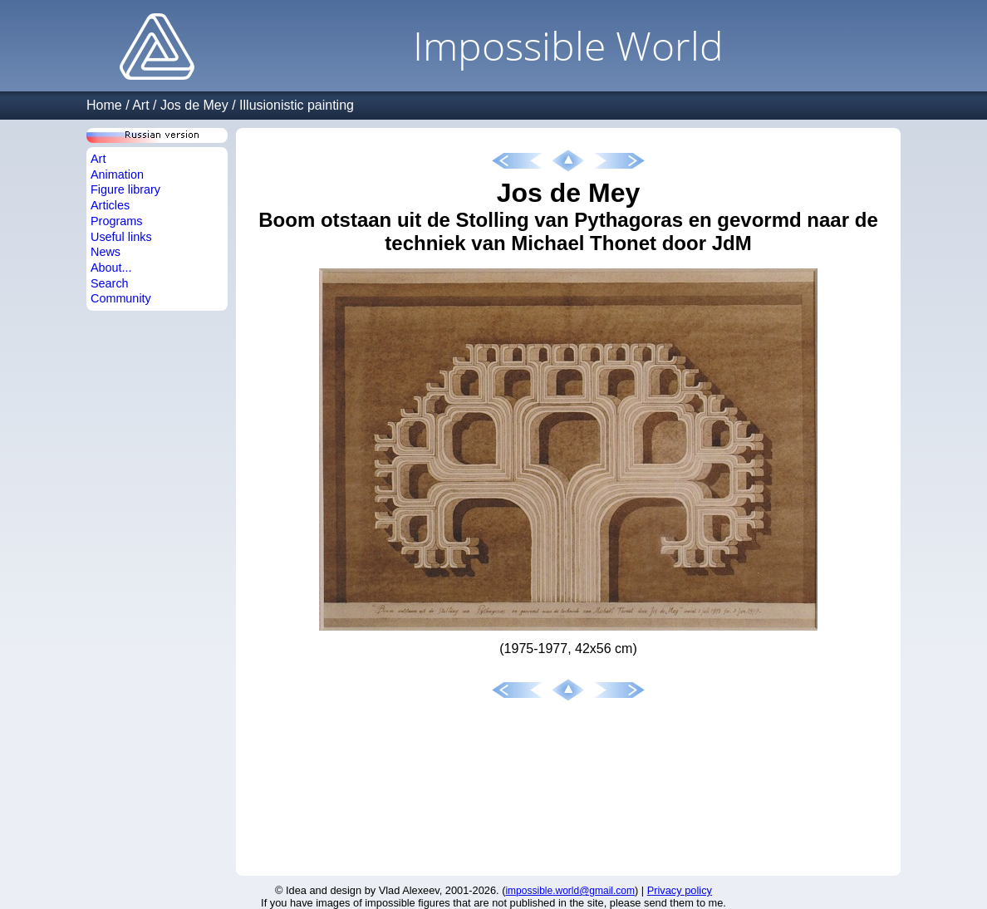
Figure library (125, 189)
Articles (110, 205)
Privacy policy (679, 890)
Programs (116, 221)
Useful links (121, 236)
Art (140, 105)
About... (111, 267)
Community (121, 298)
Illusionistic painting (296, 105)
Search (110, 283)
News (105, 251)
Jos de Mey (194, 105)
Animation (117, 174)
